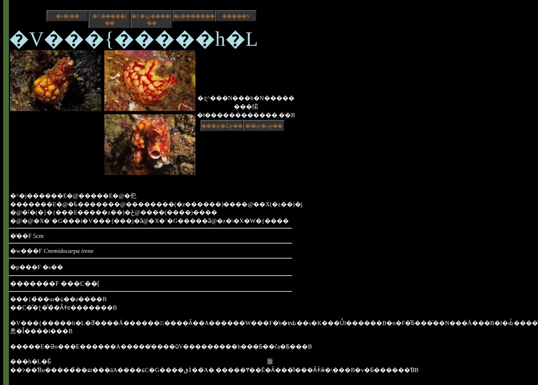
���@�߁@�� (222, 126)
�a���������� (194, 16)
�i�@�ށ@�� (263, 126)
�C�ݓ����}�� (151, 19)
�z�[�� (67, 16)
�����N (236, 16)
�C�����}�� (109, 19)
